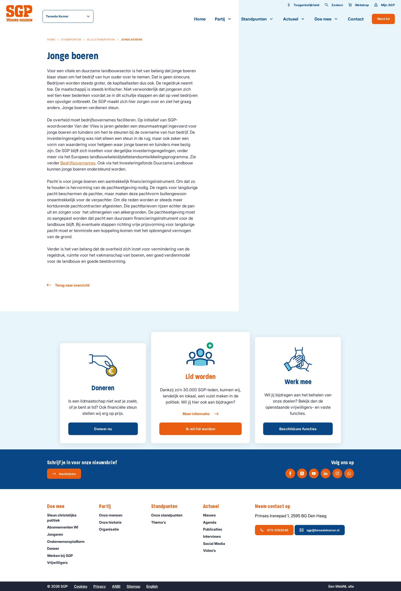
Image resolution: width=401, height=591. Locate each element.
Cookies (80, 586)
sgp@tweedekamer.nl (319, 530)
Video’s (211, 550)
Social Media (216, 543)
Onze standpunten (169, 515)
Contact (356, 19)
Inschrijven (64, 474)
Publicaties (215, 529)
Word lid (383, 19)
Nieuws (211, 515)
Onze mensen (113, 515)
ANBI (116, 586)
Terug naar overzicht (68, 285)
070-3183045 (274, 530)
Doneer (55, 548)
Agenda (212, 522)
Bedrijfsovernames (77, 162)
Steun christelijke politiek (69, 517)
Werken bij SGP (62, 555)
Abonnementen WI (65, 527)
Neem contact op (275, 506)
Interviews (214, 536)
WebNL (341, 586)
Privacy (99, 586)
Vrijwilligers (59, 562)
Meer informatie (200, 413)
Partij (223, 19)
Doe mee (327, 19)
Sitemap (133, 586)
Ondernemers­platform (68, 541)
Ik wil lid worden (200, 429)
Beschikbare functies (298, 429)
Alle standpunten (101, 39)
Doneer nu (103, 429)
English (152, 586)
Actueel (294, 19)
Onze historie (112, 522)
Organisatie (111, 529)
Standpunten (257, 19)
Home (200, 19)
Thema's (161, 522)
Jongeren (57, 534)
